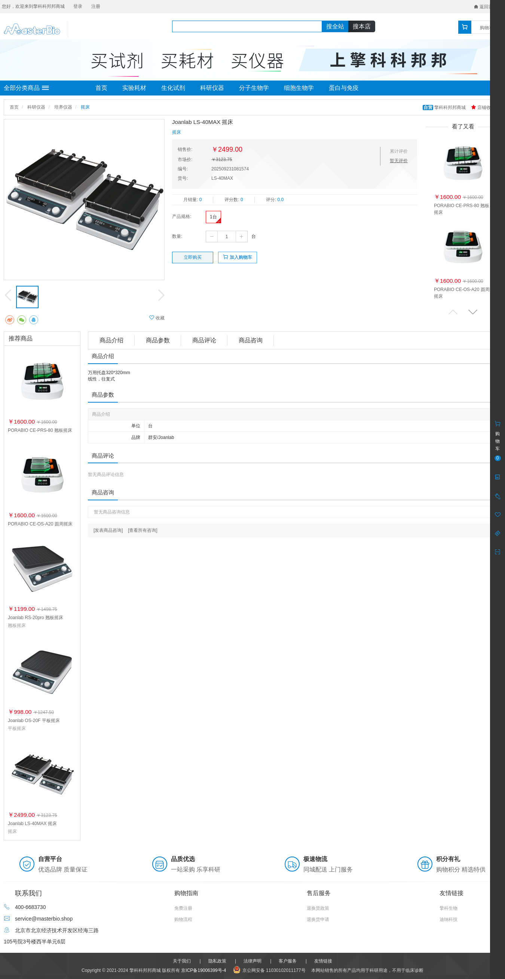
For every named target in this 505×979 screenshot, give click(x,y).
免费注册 (183, 908)
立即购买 (193, 257)
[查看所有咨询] (142, 530)
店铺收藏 (483, 107)
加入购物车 (237, 257)
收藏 (157, 318)
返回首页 (486, 6)
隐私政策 (217, 961)
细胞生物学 (299, 88)
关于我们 (182, 961)
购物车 (486, 27)
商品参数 (158, 340)
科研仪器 (212, 88)
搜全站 (335, 26)
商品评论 (204, 340)
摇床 (85, 107)
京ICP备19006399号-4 (203, 970)
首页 (101, 88)
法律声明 (252, 961)
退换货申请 (318, 919)
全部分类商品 (26, 88)
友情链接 (323, 961)
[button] (473, 311)
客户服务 (288, 961)
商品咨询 (251, 340)
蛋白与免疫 (344, 88)
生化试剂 (173, 88)
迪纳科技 (448, 919)
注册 (95, 6)
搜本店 (362, 26)
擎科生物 (448, 908)
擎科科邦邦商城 (445, 107)
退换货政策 (318, 908)
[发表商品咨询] (108, 530)
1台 (213, 216)
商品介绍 (111, 340)
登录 (77, 6)
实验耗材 (134, 88)
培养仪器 (63, 107)
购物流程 (183, 919)
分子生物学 (254, 88)
